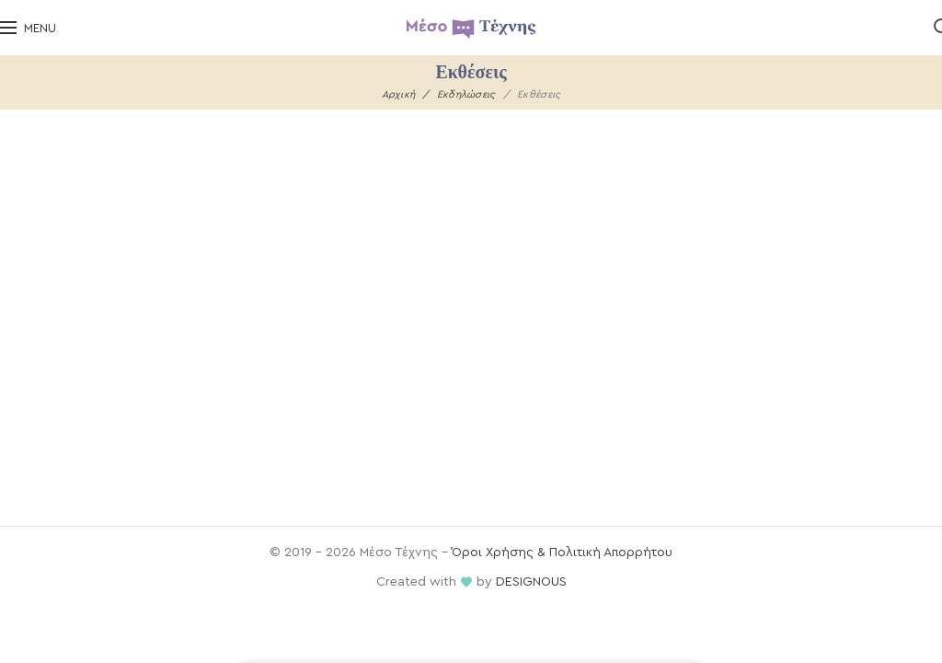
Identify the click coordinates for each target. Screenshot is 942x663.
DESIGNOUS (531, 582)
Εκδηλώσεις (466, 94)
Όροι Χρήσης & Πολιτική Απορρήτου (562, 552)
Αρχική (399, 94)
